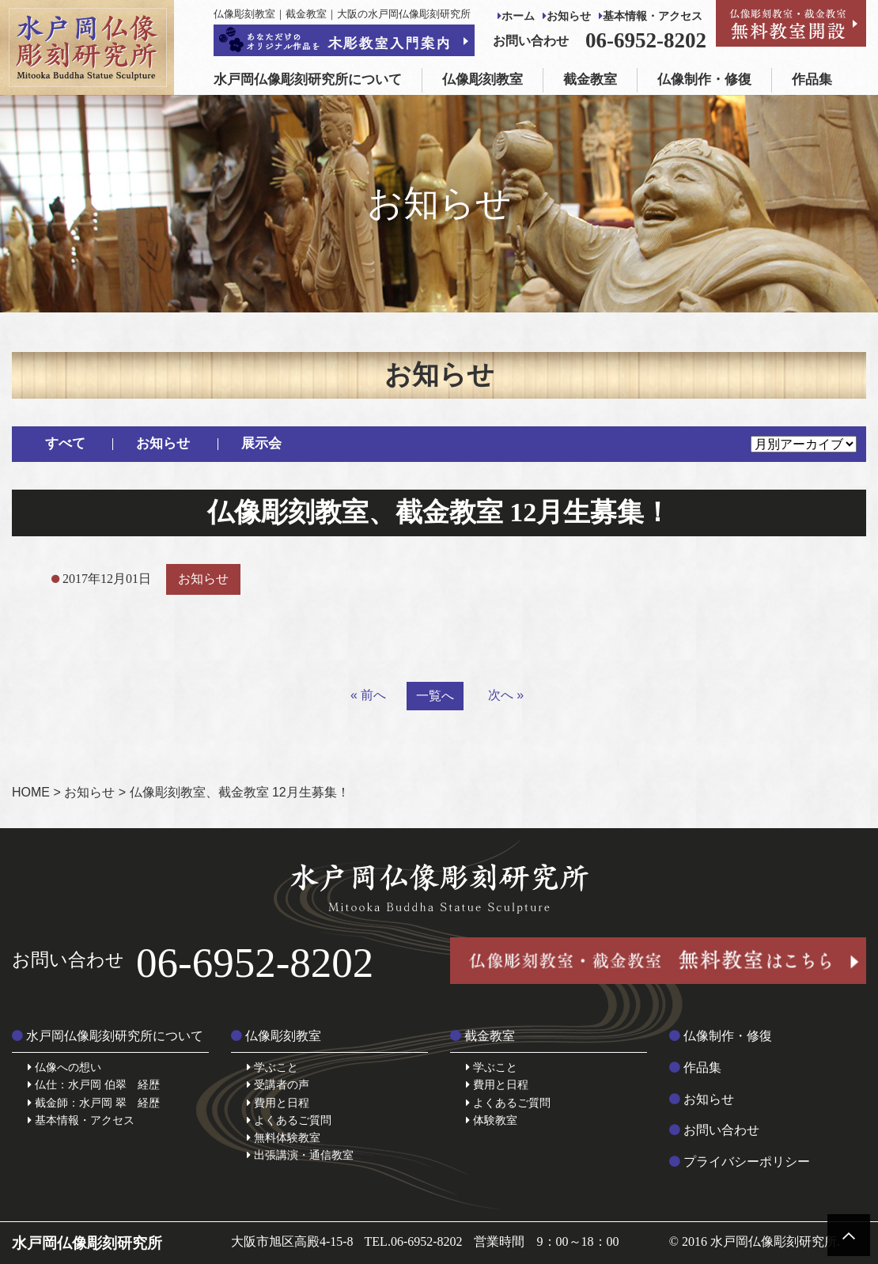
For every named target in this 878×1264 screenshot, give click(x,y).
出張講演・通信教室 (300, 1155)
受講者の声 (278, 1084)
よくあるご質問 (289, 1120)
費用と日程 (278, 1102)
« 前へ (368, 695)
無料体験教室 (283, 1137)
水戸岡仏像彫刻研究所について (308, 79)
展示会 (261, 443)
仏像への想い (64, 1067)
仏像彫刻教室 (482, 79)
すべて (65, 443)
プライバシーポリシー (739, 1161)
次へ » (506, 695)
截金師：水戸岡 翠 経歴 (94, 1102)
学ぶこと (272, 1067)
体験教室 (491, 1120)
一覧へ (435, 695)
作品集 (812, 79)
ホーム (516, 16)
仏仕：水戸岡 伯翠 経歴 (94, 1084)
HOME (31, 792)
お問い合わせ (714, 1130)
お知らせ (567, 16)
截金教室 (590, 79)
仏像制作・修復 (704, 79)
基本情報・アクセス (650, 16)
